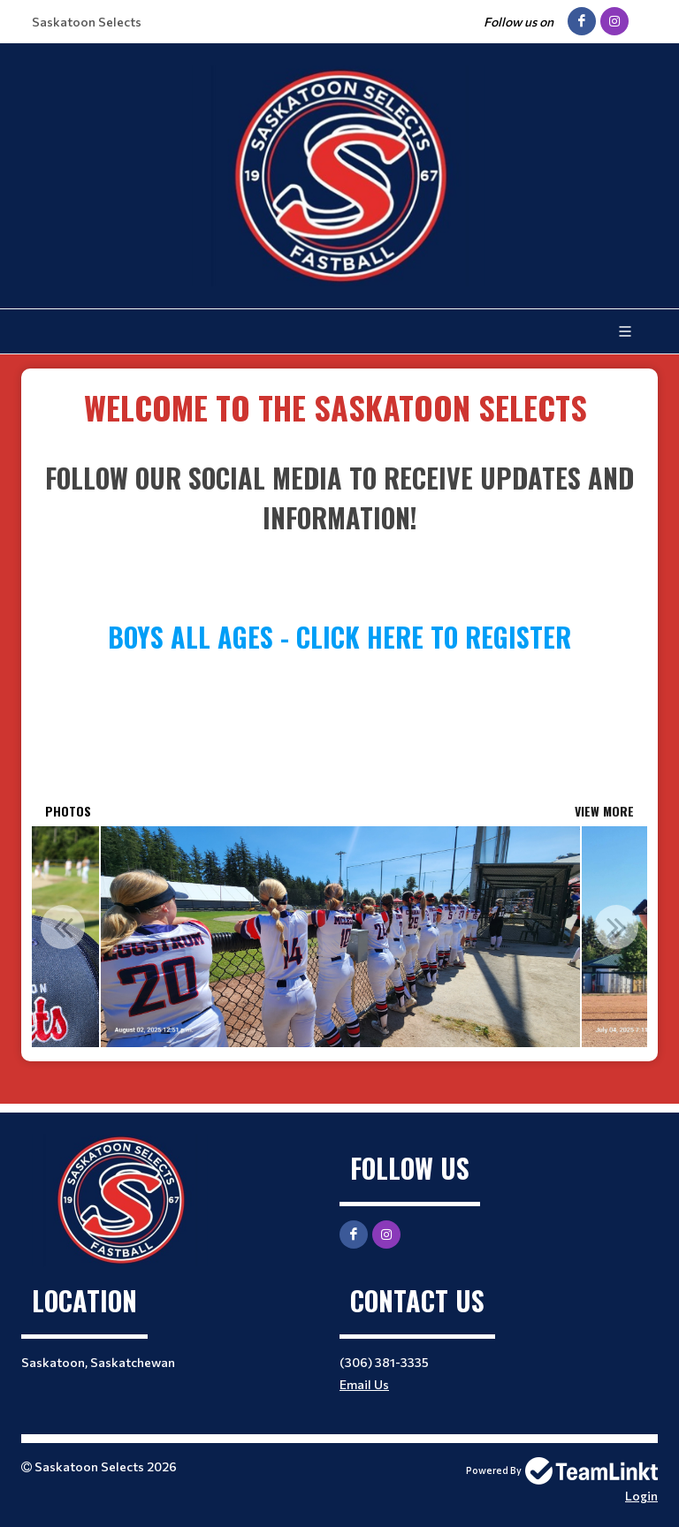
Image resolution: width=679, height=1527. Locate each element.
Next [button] (616, 927)
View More (604, 810)
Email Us (364, 1384)
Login (641, 1495)
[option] (340, 936)
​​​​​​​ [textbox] (339, 407)
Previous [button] (63, 927)
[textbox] (339, 407)
